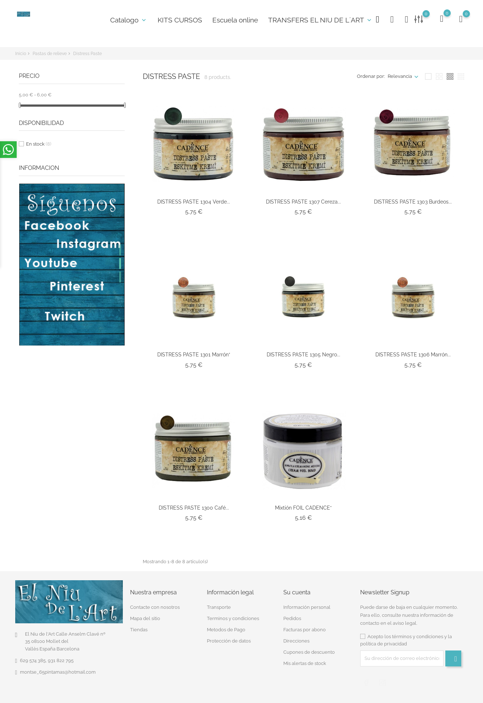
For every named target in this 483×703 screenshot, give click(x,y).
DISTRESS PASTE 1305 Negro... (303, 354)
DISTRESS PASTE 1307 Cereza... (303, 202)
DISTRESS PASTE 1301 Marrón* (193, 354)
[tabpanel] (72, 264)
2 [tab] (120, 263)
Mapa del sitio (145, 618)
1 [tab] (120, 249)
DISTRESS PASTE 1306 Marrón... (413, 354)
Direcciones (296, 641)
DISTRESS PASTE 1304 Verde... (193, 202)
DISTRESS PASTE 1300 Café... (194, 508)
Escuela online (235, 20)
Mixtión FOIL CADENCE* (303, 508)
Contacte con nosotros (155, 607)
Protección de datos (229, 641)
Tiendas (138, 629)
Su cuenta (297, 592)
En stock (38, 144)
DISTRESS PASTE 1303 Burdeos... (413, 202)
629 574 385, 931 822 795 (47, 660)
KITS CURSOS (180, 20)
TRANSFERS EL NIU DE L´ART (320, 20)
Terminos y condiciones (233, 618)
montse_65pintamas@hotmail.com (58, 672)
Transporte (219, 607)
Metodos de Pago (226, 629)
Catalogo (128, 20)
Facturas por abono (304, 629)
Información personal (306, 607)
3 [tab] (120, 276)
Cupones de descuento (309, 652)
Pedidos (292, 618)
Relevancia (400, 76)
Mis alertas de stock (304, 663)
